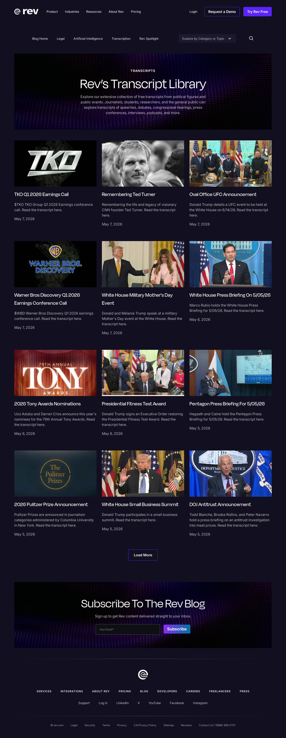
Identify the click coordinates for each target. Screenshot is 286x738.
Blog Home (40, 38)
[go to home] (143, 675)
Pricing (125, 691)
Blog (144, 691)
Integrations (72, 691)
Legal (61, 38)
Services (44, 691)
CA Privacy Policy (145, 725)
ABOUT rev (101, 691)
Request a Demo (222, 11)
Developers (167, 691)
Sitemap (169, 725)
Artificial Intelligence (88, 38)
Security (90, 725)
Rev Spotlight (149, 38)
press (245, 691)
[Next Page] (143, 555)
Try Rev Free (257, 11)
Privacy (122, 725)
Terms (106, 725)
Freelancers (220, 691)
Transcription (121, 38)
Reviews (186, 725)
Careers (193, 691)
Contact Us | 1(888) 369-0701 (217, 725)
